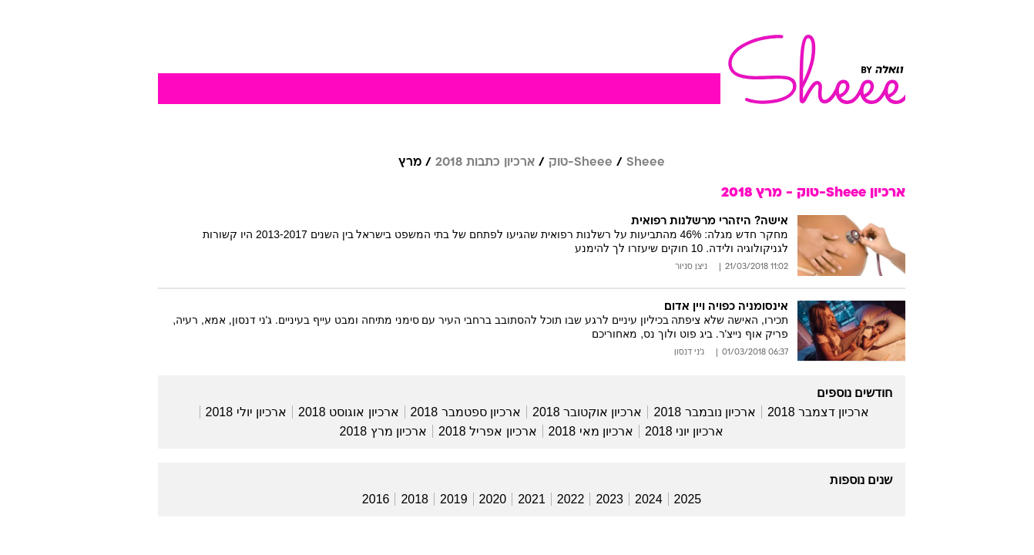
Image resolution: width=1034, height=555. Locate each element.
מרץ (395, 162)
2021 (517, 499)
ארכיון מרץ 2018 (368, 431)
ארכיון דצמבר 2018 (803, 412)
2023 (595, 499)
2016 (361, 499)
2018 (400, 499)
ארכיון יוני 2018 (669, 431)
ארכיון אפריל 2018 (473, 431)
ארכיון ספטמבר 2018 (451, 412)
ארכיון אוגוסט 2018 (334, 412)
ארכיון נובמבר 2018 (689, 412)
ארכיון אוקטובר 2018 (572, 412)
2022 (556, 499)
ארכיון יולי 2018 (231, 412)
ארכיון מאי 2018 (576, 431)
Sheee (631, 162)
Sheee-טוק (566, 162)
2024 (634, 499)
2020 (478, 499)
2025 (673, 499)
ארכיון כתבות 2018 (470, 162)
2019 (439, 499)
